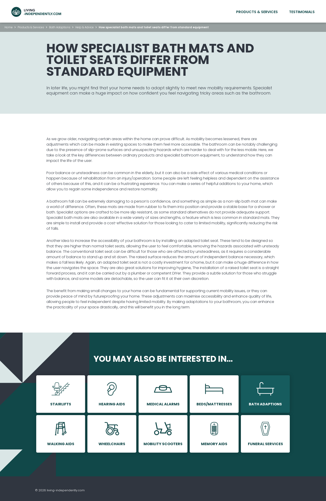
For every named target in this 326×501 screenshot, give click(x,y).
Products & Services (257, 11)
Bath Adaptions (59, 27)
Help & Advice (84, 27)
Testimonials (302, 11)
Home (9, 27)
